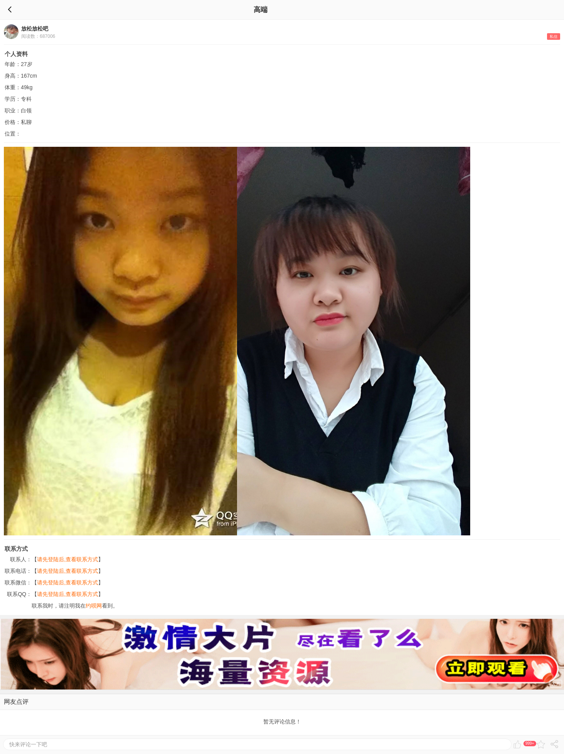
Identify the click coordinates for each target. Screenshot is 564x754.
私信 (553, 36)
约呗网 (94, 606)
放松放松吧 (34, 28)
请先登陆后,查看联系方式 (67, 559)
